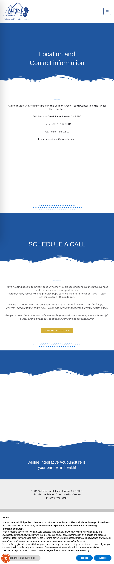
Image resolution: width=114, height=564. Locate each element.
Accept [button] (102, 558)
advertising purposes (63, 538)
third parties (57, 531)
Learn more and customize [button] (21, 558)
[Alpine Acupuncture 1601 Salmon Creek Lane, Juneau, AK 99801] (57, 180)
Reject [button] (84, 558)
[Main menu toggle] (107, 13)
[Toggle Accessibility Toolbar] (6, 558)
